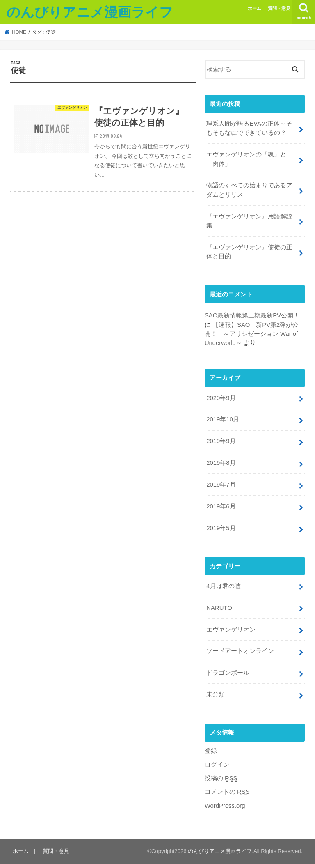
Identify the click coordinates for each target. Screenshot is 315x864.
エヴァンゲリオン (231, 629)
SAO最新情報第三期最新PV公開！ (252, 315)
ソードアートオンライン (240, 651)
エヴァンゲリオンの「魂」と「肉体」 (246, 159)
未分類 (215, 694)
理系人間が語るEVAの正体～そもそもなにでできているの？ (249, 128)
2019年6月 (220, 506)
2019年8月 (220, 463)
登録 (211, 750)
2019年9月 (220, 441)
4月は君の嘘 (223, 586)
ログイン (217, 764)
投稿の (221, 778)
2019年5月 (220, 528)
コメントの (227, 791)
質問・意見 (279, 8)
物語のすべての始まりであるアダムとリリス (249, 190)
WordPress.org (225, 805)
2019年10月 (222, 419)
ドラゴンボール (227, 672)
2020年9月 (220, 398)
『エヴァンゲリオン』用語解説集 (249, 221)
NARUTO (219, 607)
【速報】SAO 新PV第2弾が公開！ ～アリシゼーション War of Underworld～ (251, 334)
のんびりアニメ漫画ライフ (90, 12)
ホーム (254, 8)
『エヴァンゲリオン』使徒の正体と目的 (249, 252)
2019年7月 (220, 484)
